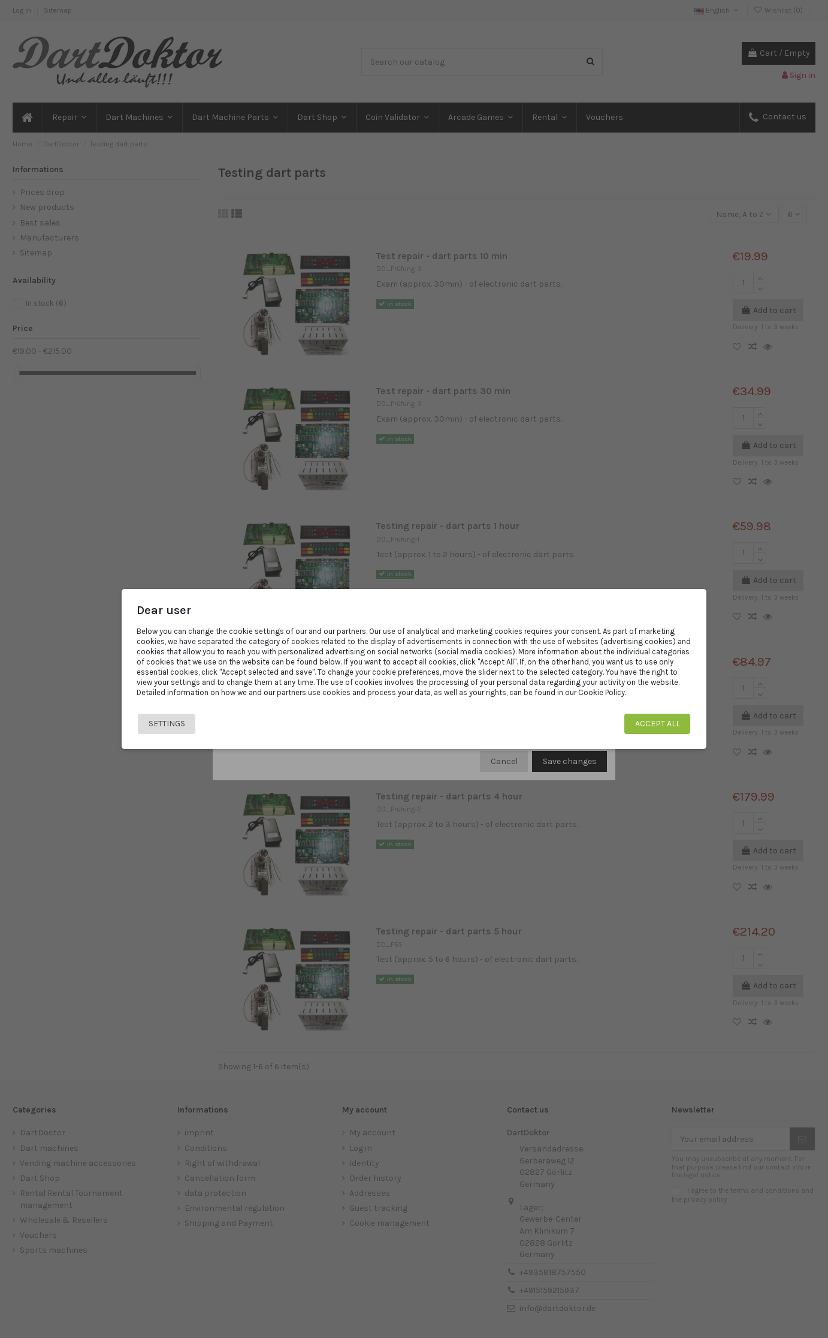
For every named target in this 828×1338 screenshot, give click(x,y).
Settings (167, 723)
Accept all (657, 723)
